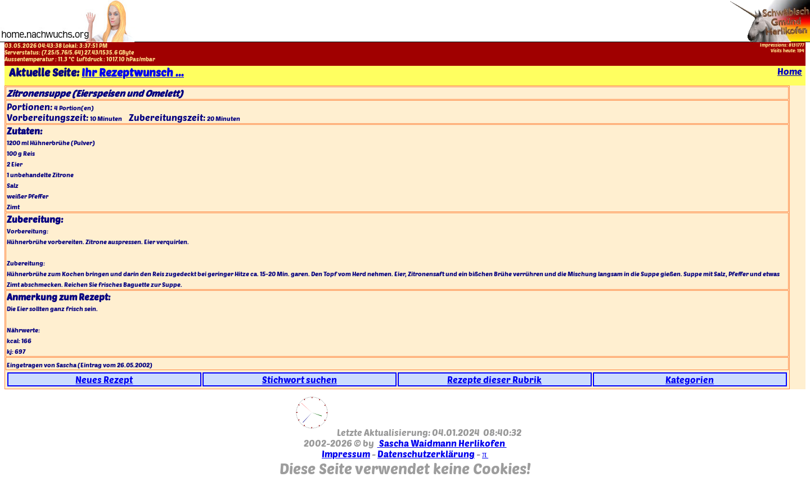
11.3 (63, 59)
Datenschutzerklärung (426, 453)
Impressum (346, 453)
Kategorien (689, 379)
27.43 (91, 52)
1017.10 (115, 59)
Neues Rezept (104, 379)
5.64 (75, 52)
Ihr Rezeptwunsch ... (133, 72)
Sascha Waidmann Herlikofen (442, 443)
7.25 (49, 52)
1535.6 (109, 52)
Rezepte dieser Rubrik (494, 379)
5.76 (62, 52)
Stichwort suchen (299, 379)
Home (789, 71)
